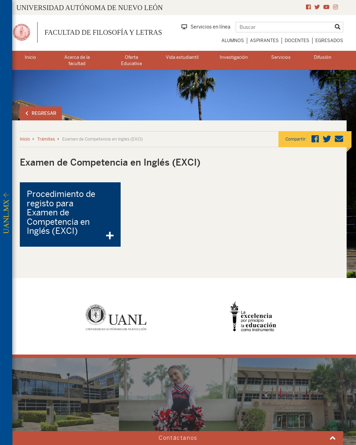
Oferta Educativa (131, 60)
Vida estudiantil (182, 57)
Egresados (329, 40)
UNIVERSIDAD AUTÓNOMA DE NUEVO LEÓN (89, 7)
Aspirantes (264, 40)
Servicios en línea (205, 27)
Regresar (40, 113)
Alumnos (232, 40)
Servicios (281, 57)
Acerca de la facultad (77, 60)
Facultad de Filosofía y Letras (103, 32)
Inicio (30, 57)
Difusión (322, 57)
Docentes (297, 40)
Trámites (46, 139)
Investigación (234, 57)
